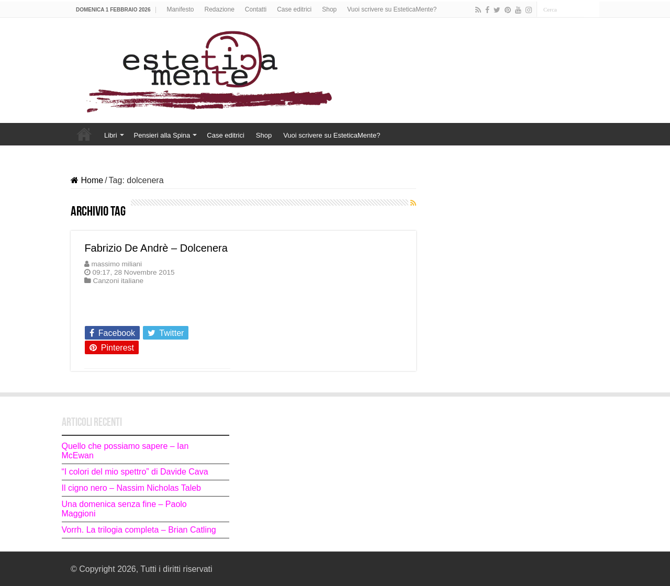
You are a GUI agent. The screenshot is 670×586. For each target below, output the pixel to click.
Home (84, 134)
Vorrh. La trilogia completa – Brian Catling (139, 529)
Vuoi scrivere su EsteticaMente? (392, 9)
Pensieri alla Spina (162, 135)
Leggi (98, 314)
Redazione (219, 9)
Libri (110, 135)
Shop (329, 9)
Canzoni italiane (118, 281)
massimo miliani (116, 264)
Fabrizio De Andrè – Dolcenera (155, 248)
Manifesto (180, 9)
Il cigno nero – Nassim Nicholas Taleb (132, 487)
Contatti (255, 9)
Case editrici (294, 9)
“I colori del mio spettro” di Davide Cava (135, 471)
